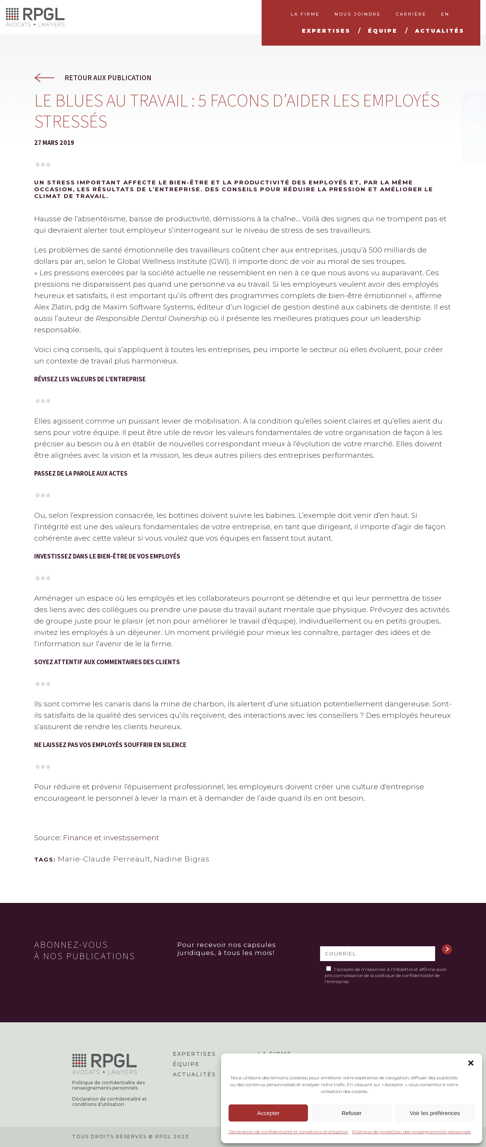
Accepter (268, 1113)
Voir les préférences (435, 1113)
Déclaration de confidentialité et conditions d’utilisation (288, 1131)
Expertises (194, 1053)
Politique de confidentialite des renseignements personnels (108, 1085)
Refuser (352, 1113)
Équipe (186, 1064)
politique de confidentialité (404, 975)
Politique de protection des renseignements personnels (411, 1131)
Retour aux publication (108, 78)
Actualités (194, 1074)
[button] (471, 1063)
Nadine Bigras (182, 859)
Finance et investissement (111, 837)
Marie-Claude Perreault (104, 859)
